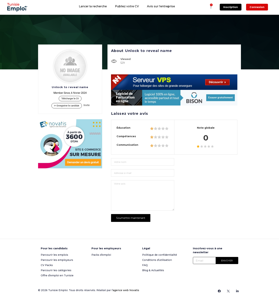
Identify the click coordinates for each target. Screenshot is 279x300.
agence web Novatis (126, 290)
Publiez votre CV (127, 6)
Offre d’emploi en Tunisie (57, 275)
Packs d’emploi (101, 254)
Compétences (126, 136)
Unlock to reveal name (70, 87)
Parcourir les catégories (56, 270)
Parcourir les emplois (54, 254)
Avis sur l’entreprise (161, 6)
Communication (127, 144)
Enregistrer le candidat (66, 105)
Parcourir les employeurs (57, 260)
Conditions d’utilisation (157, 260)
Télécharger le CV (70, 98)
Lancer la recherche (93, 6)
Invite (87, 105)
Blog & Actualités (153, 270)
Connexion (257, 7)
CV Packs (47, 265)
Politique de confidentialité (159, 254)
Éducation (123, 127)
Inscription (230, 7)
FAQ (145, 265)
